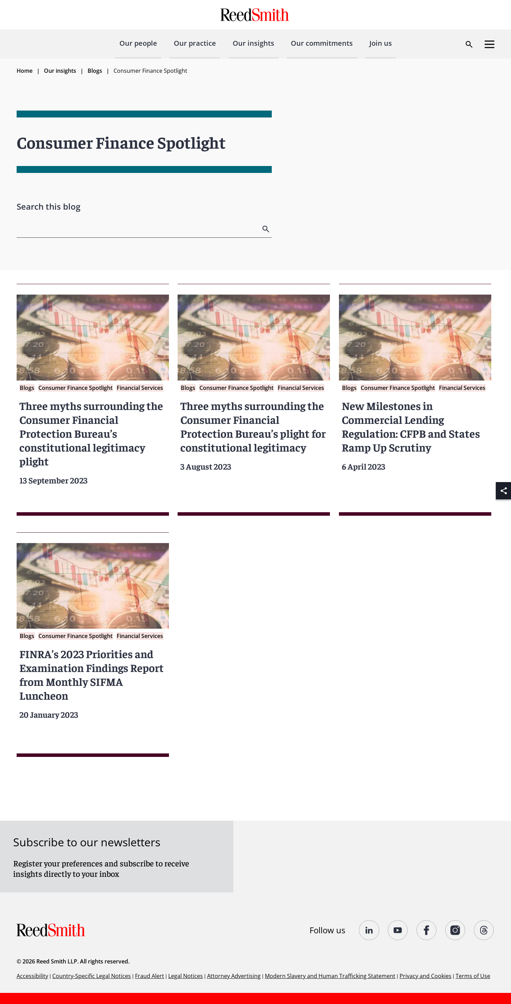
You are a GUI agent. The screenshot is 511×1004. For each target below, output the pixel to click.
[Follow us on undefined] (369, 930)
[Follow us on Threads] (484, 930)
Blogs (95, 71)
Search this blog (48, 206)
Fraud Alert (149, 976)
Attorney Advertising (234, 976)
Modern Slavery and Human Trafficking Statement (330, 976)
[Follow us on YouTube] (398, 930)
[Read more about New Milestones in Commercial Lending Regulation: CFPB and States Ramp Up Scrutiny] (415, 400)
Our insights (253, 43)
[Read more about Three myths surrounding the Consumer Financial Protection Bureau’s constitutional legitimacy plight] (93, 400)
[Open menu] (489, 44)
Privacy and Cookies (425, 976)
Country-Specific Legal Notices (91, 976)
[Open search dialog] (469, 44)
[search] (266, 229)
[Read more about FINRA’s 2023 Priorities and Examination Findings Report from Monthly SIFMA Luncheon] (93, 644)
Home (25, 71)
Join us (380, 43)
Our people (138, 43)
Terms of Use (473, 976)
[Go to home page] (256, 15)
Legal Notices (185, 976)
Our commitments (322, 43)
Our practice (195, 43)
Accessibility (32, 976)
